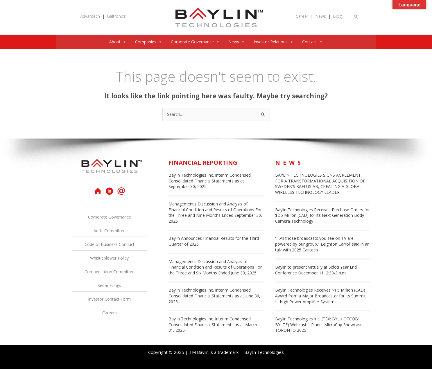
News (320, 16)
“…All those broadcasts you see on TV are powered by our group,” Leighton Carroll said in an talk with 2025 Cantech (322, 244)
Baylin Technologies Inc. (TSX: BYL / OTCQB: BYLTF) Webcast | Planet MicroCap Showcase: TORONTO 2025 (319, 324)
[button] (356, 16)
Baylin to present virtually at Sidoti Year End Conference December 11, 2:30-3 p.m (316, 270)
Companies (148, 42)
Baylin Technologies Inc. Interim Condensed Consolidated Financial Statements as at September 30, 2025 (210, 181)
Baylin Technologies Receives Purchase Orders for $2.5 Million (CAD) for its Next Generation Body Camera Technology (322, 215)
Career (302, 16)
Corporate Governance (195, 42)
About (117, 42)
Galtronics (116, 16)
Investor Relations (273, 42)
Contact (312, 42)
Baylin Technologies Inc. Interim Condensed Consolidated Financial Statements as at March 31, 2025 (213, 324)
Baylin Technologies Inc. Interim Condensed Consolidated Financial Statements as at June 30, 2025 (214, 296)
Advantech (90, 16)
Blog (337, 16)
